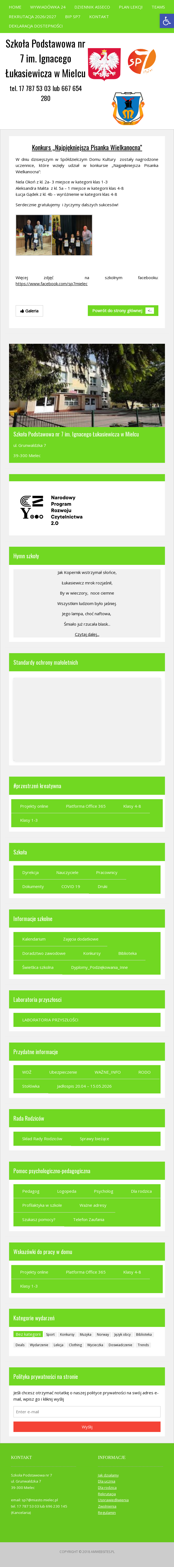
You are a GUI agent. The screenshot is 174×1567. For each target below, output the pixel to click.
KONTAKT (99, 16)
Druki (102, 886)
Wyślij (87, 1426)
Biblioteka (127, 953)
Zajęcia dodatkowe (81, 939)
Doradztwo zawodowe (44, 953)
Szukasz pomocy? (38, 1219)
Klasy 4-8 (132, 806)
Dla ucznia (106, 1481)
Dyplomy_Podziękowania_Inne (99, 967)
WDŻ (27, 1072)
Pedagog (31, 1191)
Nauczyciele (67, 872)
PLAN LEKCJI (131, 7)
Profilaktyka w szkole (42, 1205)
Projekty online (34, 806)
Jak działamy (108, 1475)
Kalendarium (34, 939)
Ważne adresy (93, 1205)
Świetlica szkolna (38, 967)
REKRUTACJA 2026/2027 (32, 16)
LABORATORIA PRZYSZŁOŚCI (50, 1019)
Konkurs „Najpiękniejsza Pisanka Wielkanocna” (87, 147)
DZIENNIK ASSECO (92, 7)
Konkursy (92, 953)
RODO (144, 1072)
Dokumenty (33, 886)
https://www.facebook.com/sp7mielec (52, 283)
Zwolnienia (107, 1506)
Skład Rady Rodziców (42, 1138)
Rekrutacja (107, 1493)
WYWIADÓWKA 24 (48, 7)
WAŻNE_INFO (108, 1072)
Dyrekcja (30, 872)
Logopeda (66, 1191)
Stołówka (31, 1086)
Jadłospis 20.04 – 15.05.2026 (84, 1086)
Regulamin (107, 1512)
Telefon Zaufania (88, 1219)
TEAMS (158, 7)
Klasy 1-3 (29, 820)
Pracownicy (106, 872)
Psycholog (103, 1191)
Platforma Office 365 (86, 806)
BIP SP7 (72, 16)
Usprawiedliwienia (113, 1499)
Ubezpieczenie (63, 1072)
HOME (15, 7)
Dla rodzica (141, 1191)
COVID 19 (70, 886)
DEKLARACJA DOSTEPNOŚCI (36, 26)
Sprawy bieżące (94, 1138)
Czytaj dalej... (87, 634)
